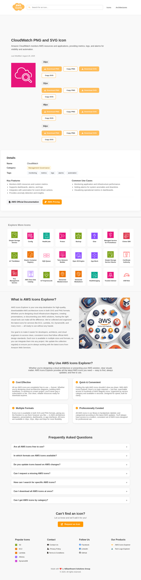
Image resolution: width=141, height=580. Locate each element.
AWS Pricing (52, 202)
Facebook (84, 545)
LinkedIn (83, 549)
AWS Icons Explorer (120, 545)
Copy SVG (49, 75)
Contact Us (52, 545)
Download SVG (89, 69)
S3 (18, 545)
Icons (109, 7)
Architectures (121, 7)
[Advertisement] (70, 23)
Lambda (20, 553)
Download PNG (51, 69)
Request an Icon (70, 524)
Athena (19, 557)
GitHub (83, 553)
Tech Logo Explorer (120, 549)
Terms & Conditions (55, 553)
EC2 (18, 549)
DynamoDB (21, 561)
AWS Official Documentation (24, 202)
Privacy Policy (54, 549)
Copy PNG (71, 69)
